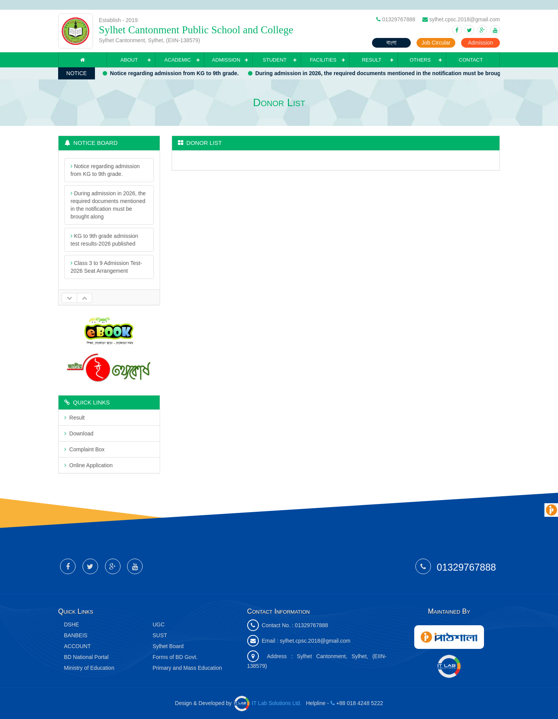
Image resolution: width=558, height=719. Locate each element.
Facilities (323, 60)
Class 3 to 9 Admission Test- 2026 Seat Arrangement (106, 267)
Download (78, 433)
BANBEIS (76, 635)
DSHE (71, 624)
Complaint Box (84, 449)
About (129, 60)
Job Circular (436, 43)
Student (274, 60)
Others (420, 60)
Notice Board (91, 142)
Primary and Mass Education (187, 668)
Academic (177, 60)
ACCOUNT (77, 646)
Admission (480, 43)
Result (371, 60)
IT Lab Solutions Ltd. (268, 703)
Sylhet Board (168, 646)
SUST (160, 635)
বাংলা (391, 43)
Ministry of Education (89, 668)
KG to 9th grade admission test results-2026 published (104, 240)
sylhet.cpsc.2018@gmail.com (315, 641)
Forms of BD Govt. (175, 657)
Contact (471, 60)
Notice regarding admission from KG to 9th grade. (173, 73)
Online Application (88, 465)
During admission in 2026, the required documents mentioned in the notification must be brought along (387, 73)
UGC (159, 624)
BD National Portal (86, 657)
